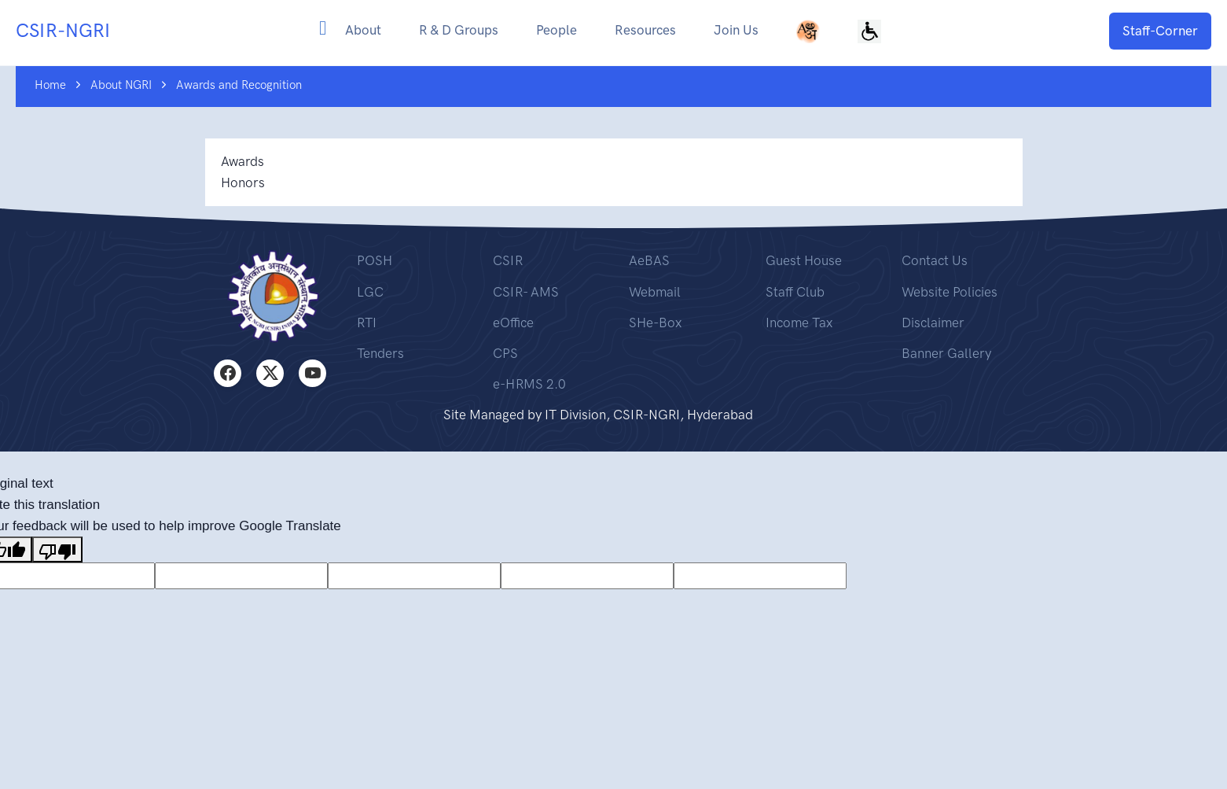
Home (50, 85)
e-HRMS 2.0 (529, 384)
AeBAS (649, 260)
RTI (367, 322)
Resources (645, 30)
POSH (374, 260)
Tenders (380, 353)
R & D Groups (458, 30)
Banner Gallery (946, 353)
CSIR (508, 260)
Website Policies (949, 292)
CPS (505, 353)
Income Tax (799, 322)
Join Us (736, 30)
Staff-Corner (1160, 31)
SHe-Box (655, 322)
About (363, 30)
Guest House (804, 260)
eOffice (513, 322)
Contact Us (935, 260)
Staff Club (795, 292)
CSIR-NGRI (63, 30)
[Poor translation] (57, 549)
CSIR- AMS (526, 292)
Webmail (655, 292)
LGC (370, 292)
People (556, 30)
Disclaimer (933, 322)
